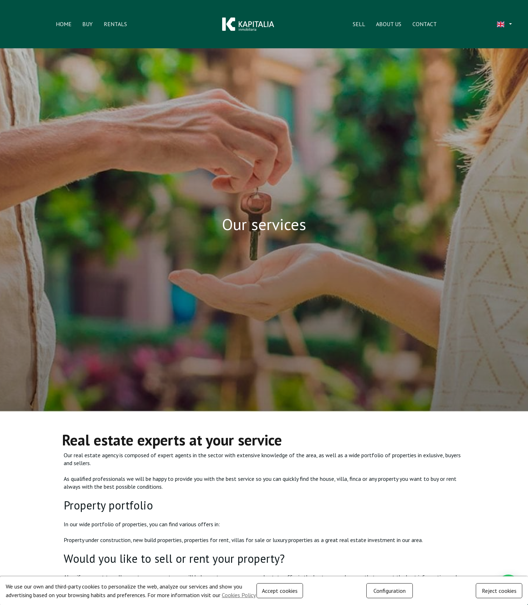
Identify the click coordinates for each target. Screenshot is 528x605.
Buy (87, 24)
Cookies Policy (239, 595)
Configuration (389, 590)
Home (64, 24)
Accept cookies (280, 590)
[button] (504, 24)
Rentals (115, 24)
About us (388, 24)
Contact (424, 24)
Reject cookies (499, 590)
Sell (359, 24)
